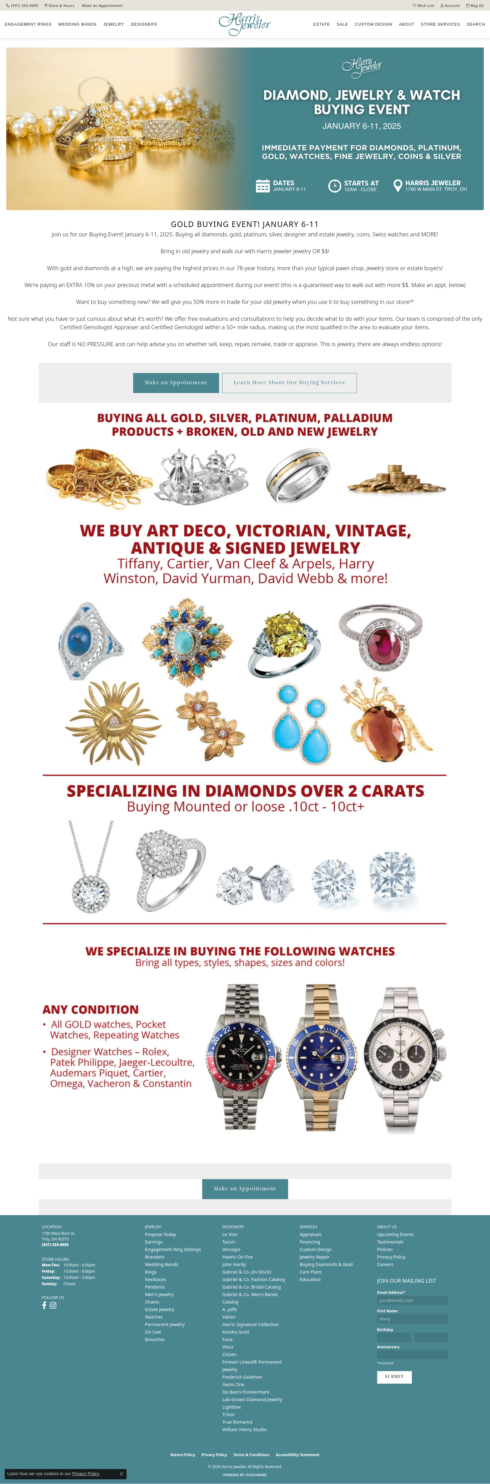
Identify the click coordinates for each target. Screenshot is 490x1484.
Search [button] (476, 24)
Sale (342, 24)
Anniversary (388, 1347)
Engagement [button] (28, 24)
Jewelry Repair (315, 1257)
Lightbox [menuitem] (231, 1407)
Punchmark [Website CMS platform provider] (256, 1475)
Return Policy (182, 1454)
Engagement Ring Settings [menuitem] (173, 1249)
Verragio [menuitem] (231, 1249)
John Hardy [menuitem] (234, 1264)
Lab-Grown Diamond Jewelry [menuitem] (252, 1399)
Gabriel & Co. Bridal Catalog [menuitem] (251, 1287)
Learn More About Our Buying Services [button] (289, 383)
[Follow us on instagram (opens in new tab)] (53, 1305)
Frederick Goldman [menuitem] (242, 1377)
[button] (423, 5)
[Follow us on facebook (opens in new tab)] (44, 1305)
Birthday (385, 1329)
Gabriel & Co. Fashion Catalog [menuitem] (253, 1279)
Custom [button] (373, 24)
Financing (310, 1242)
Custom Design (316, 1249)
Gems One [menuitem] (233, 1384)
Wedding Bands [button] (77, 24)
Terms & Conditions (251, 1454)
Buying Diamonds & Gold (326, 1264)
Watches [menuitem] (154, 1317)
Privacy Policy (391, 1257)
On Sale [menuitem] (153, 1332)
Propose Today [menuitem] (160, 1234)
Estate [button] (321, 24)
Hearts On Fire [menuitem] (237, 1257)
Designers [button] (144, 24)
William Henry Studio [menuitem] (244, 1429)
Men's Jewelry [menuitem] (159, 1294)
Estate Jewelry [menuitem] (159, 1309)
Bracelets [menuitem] (154, 1257)
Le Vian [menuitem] (230, 1234)
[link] (22, 5)
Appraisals (311, 1234)
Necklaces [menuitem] (155, 1279)
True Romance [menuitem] (237, 1422)
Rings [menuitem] (151, 1272)
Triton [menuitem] (228, 1414)
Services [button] (440, 24)
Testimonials (390, 1242)
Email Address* (391, 1292)
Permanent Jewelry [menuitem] (165, 1324)
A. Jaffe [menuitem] (229, 1309)
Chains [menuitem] (152, 1302)
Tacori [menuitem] (228, 1242)
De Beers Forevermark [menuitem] (246, 1392)
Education (310, 1279)
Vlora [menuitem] (227, 1347)
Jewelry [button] (113, 24)
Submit (394, 1377)
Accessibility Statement (297, 1454)
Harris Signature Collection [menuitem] (250, 1324)
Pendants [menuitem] (155, 1287)
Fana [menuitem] (227, 1339)
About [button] (406, 24)
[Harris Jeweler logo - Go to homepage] (245, 24)
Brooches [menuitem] (155, 1339)
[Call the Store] (55, 1244)
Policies (385, 1249)
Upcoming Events (395, 1234)
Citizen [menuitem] (229, 1354)
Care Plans (311, 1272)
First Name (387, 1311)
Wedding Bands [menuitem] (161, 1264)
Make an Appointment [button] (176, 383)
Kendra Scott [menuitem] (235, 1332)
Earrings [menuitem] (153, 1242)
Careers (385, 1264)
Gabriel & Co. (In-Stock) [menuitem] (246, 1272)
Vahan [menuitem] (229, 1317)
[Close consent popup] (121, 1474)
